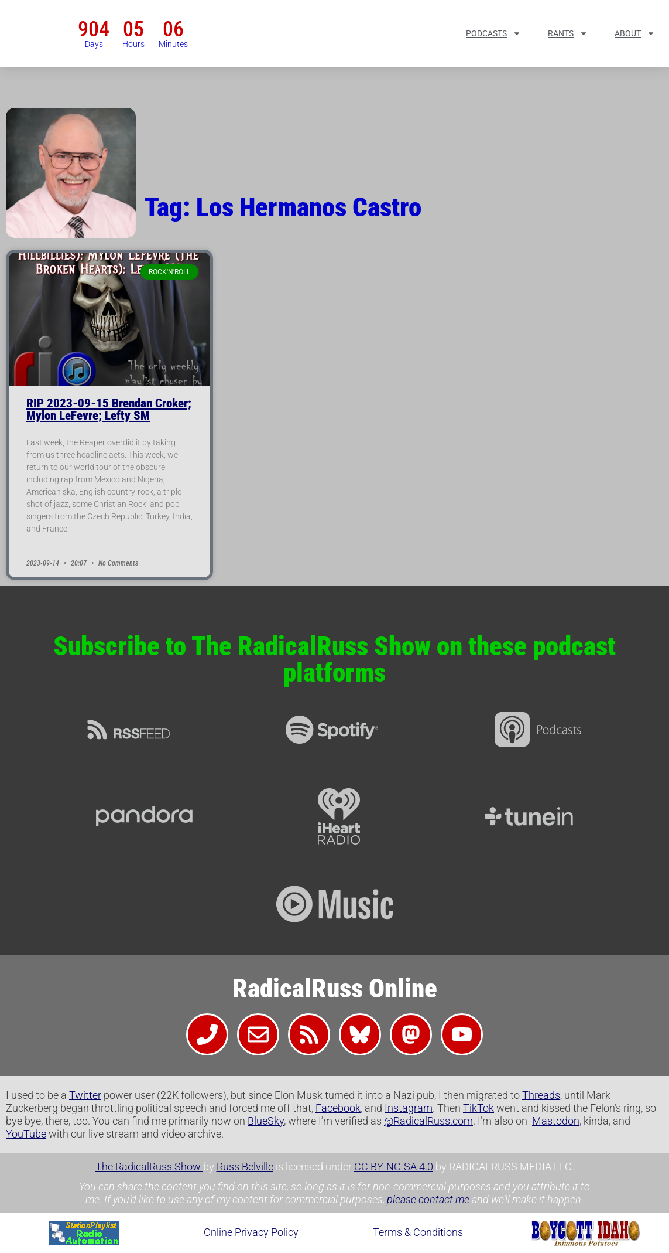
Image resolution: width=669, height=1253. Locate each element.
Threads (541, 1095)
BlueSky (266, 1121)
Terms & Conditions (418, 1232)
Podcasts (493, 33)
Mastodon (555, 1121)
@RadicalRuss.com (428, 1121)
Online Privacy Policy (251, 1232)
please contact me (428, 1199)
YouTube (26, 1134)
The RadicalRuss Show (149, 1166)
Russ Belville (245, 1166)
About (635, 33)
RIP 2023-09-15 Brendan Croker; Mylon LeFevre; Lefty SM (108, 409)
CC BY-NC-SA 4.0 (393, 1166)
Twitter (85, 1095)
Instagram (409, 1108)
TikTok (478, 1108)
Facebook (338, 1108)
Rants (568, 33)
